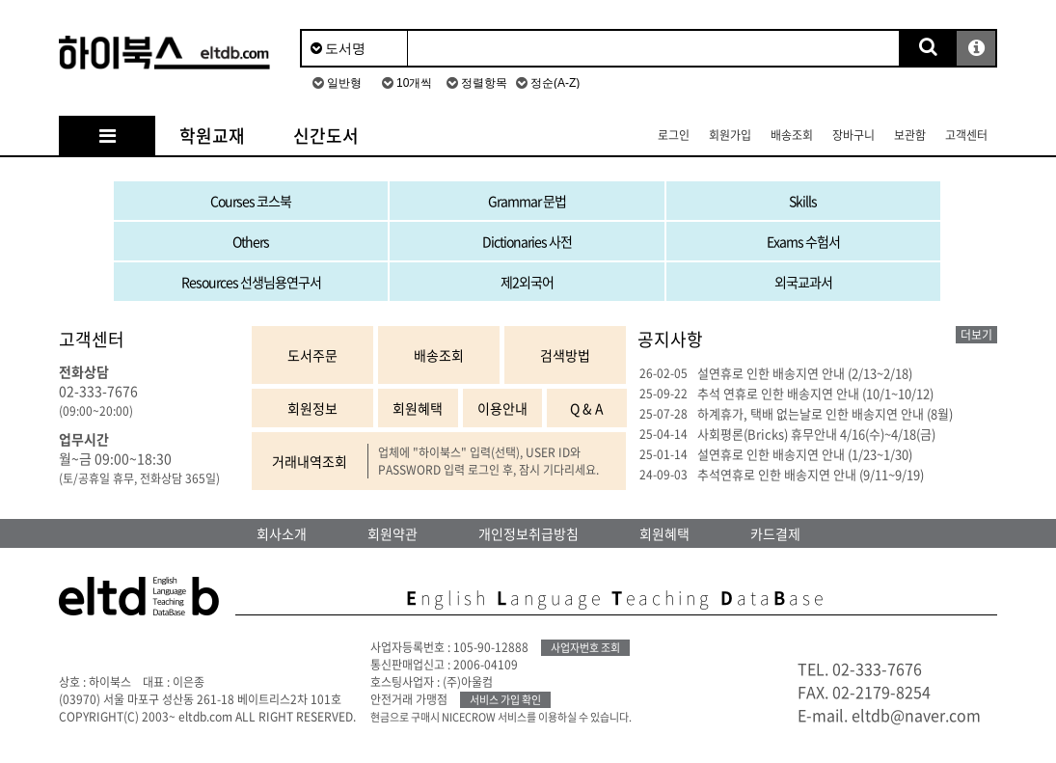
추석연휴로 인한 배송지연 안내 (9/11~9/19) (810, 474)
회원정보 (312, 408)
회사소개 (282, 533)
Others (250, 241)
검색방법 (565, 355)
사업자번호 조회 (585, 648)
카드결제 (775, 533)
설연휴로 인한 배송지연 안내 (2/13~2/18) (804, 373)
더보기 (976, 334)
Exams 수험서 (803, 241)
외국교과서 (803, 281)
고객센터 (966, 135)
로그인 (674, 135)
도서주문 (312, 355)
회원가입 (730, 135)
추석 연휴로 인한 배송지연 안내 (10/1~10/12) (815, 393)
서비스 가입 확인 (505, 700)
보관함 (910, 135)
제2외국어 (527, 281)
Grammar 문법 (527, 200)
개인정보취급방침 (528, 533)
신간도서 (326, 136)
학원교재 (212, 136)
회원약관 (392, 533)
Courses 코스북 (250, 200)
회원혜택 (418, 408)
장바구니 (853, 135)
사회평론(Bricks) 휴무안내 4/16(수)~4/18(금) (816, 433)
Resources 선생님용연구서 (251, 281)
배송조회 (792, 135)
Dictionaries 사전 (527, 241)
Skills (803, 200)
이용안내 (502, 408)
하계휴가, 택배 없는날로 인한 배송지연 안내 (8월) (825, 413)
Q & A (587, 408)
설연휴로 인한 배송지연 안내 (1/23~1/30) (804, 454)
